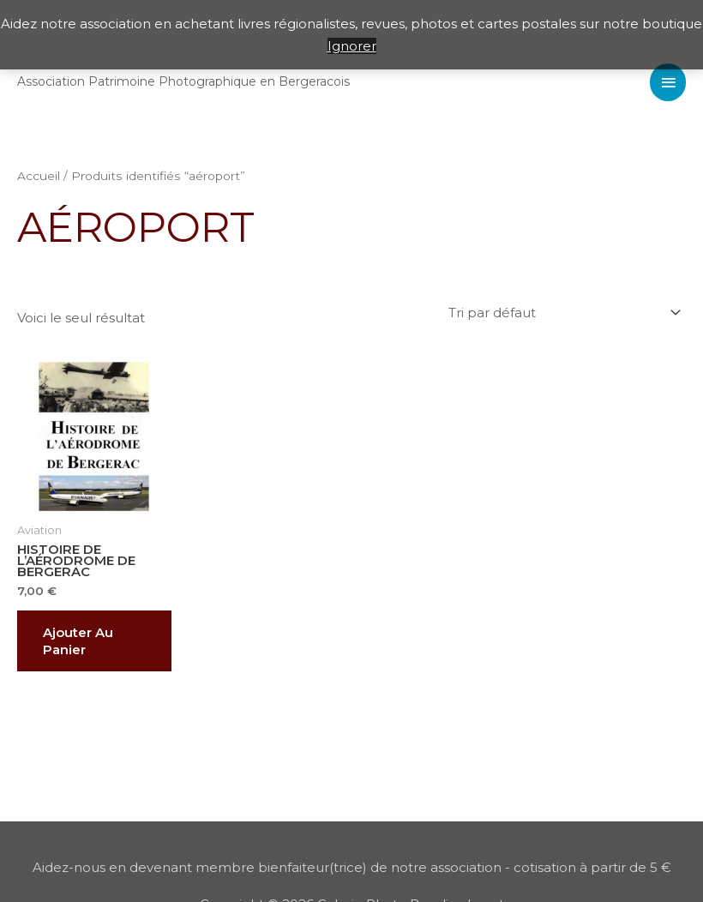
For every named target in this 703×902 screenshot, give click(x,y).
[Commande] (562, 313)
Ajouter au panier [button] (78, 641)
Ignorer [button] (351, 46)
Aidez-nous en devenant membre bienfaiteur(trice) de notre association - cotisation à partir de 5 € (352, 867)
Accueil (38, 176)
